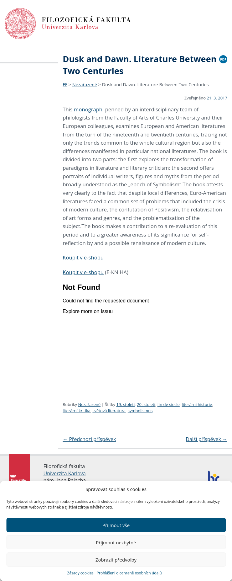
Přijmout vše (116, 525)
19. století (125, 404)
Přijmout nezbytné (116, 542)
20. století (146, 404)
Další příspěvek (206, 439)
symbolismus (140, 410)
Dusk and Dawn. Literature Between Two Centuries (155, 85)
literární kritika (76, 410)
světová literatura (109, 410)
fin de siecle (168, 404)
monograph (88, 109)
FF (65, 85)
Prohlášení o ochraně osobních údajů (129, 573)
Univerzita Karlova (65, 473)
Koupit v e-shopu (83, 257)
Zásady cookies (80, 573)
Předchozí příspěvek (89, 439)
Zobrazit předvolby (116, 560)
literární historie (197, 404)
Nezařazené (84, 85)
